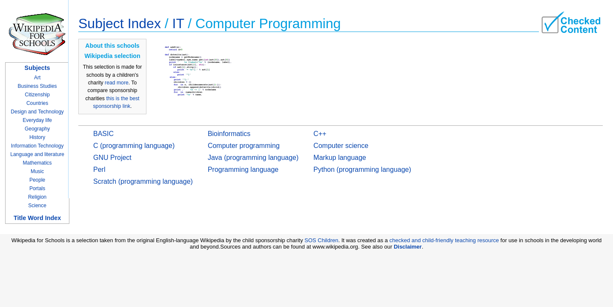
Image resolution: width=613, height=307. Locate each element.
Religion (37, 197)
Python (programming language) (362, 169)
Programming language (243, 169)
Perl (99, 169)
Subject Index (119, 23)
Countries (37, 103)
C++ (319, 133)
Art (37, 78)
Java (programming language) (253, 157)
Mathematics (37, 163)
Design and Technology (37, 112)
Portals (37, 188)
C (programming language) (134, 145)
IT (178, 23)
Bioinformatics (229, 133)
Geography (37, 129)
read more (117, 83)
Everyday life (37, 120)
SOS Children (321, 240)
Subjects (37, 67)
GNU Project (112, 157)
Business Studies (37, 86)
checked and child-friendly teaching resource (444, 240)
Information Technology (37, 146)
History (37, 137)
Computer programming (244, 145)
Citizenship (37, 95)
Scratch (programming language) (143, 181)
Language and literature (37, 154)
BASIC (103, 133)
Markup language (339, 157)
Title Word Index (37, 217)
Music (37, 171)
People (37, 180)
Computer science (340, 145)
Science (37, 206)
